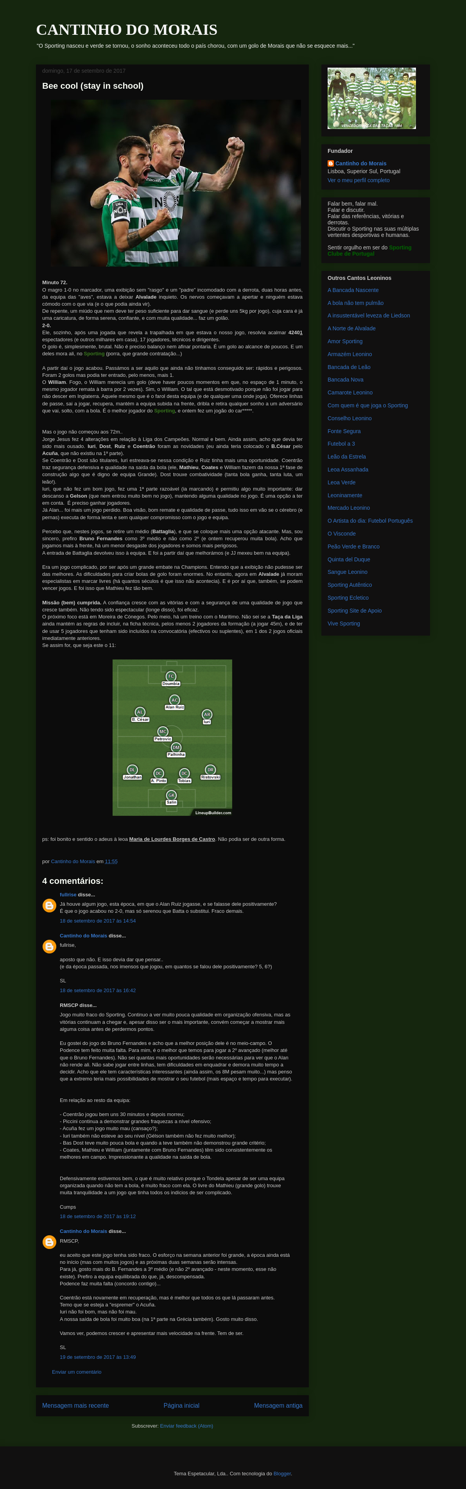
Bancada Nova (346, 379)
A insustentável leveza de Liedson (369, 315)
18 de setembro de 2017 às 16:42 (98, 990)
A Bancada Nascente (353, 290)
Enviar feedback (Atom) (186, 1426)
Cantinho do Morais (83, 936)
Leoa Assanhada (348, 469)
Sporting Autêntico (350, 585)
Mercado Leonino (349, 508)
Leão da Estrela (347, 456)
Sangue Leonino (347, 572)
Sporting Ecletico (348, 598)
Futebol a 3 (341, 444)
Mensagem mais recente (75, 1405)
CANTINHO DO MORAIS (126, 29)
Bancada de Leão (349, 367)
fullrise (68, 895)
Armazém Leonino (350, 354)
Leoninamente (345, 495)
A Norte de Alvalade (352, 328)
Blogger (282, 1473)
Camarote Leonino (350, 392)
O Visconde (342, 533)
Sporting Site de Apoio (355, 610)
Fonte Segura (344, 431)
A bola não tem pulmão (356, 303)
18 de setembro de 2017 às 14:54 (98, 921)
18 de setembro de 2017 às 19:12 (98, 1216)
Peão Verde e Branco (354, 546)
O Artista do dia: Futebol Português (370, 521)
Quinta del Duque (349, 559)
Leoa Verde (342, 482)
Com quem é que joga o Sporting (368, 405)
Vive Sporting (344, 623)
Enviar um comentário (76, 1372)
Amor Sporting (345, 341)
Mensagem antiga (278, 1405)
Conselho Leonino (350, 418)
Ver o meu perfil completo (359, 180)
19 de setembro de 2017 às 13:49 (98, 1357)
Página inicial (181, 1405)
